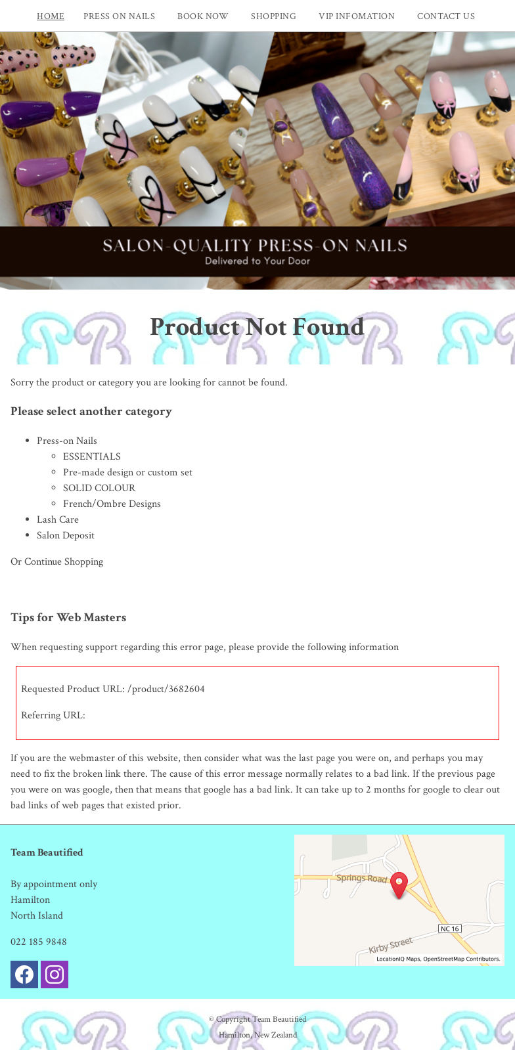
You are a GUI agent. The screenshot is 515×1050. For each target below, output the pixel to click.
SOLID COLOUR (99, 488)
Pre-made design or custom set (127, 472)
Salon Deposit (66, 535)
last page (317, 758)
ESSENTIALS (92, 457)
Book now (203, 16)
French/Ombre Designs (112, 504)
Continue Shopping (63, 562)
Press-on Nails (67, 441)
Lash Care (58, 520)
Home (50, 16)
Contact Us (446, 16)
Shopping (273, 16)
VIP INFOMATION (357, 16)
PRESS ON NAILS (119, 16)
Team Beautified (279, 1019)
